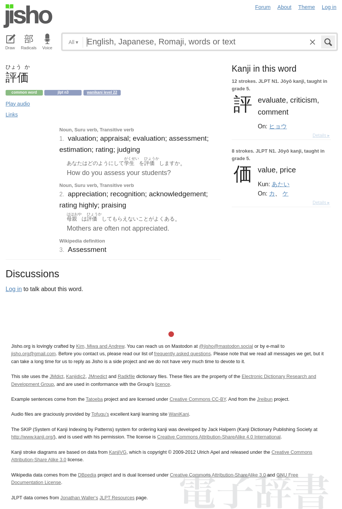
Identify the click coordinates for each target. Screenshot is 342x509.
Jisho (28, 16)
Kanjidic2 (75, 376)
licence (162, 384)
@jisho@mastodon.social (226, 346)
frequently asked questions (182, 353)
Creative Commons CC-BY (198, 399)
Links (12, 115)
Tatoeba (94, 399)
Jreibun (265, 399)
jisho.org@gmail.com (33, 353)
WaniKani (179, 414)
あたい (280, 184)
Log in (329, 7)
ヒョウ (278, 126)
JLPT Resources (116, 497)
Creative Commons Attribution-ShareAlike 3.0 (218, 475)
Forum (263, 7)
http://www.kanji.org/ (32, 437)
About (285, 7)
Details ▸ (321, 135)
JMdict (56, 376)
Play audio (18, 104)
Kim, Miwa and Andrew (100, 346)
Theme (306, 7)
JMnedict (97, 376)
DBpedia (87, 475)
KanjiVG (117, 452)
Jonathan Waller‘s (79, 497)
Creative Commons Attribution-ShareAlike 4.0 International (219, 437)
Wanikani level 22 (102, 92)
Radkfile (126, 376)
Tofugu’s (100, 414)
